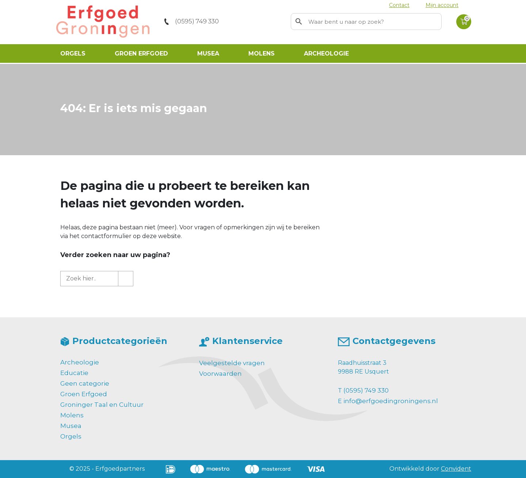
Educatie (74, 372)
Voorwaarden (220, 373)
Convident (456, 468)
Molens (261, 53)
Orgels (72, 53)
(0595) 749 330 (197, 21)
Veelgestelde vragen (232, 363)
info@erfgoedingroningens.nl (390, 401)
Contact (399, 5)
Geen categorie (84, 383)
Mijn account (442, 5)
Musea (208, 53)
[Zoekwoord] (373, 22)
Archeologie (326, 53)
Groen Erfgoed (141, 53)
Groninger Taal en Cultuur (102, 404)
